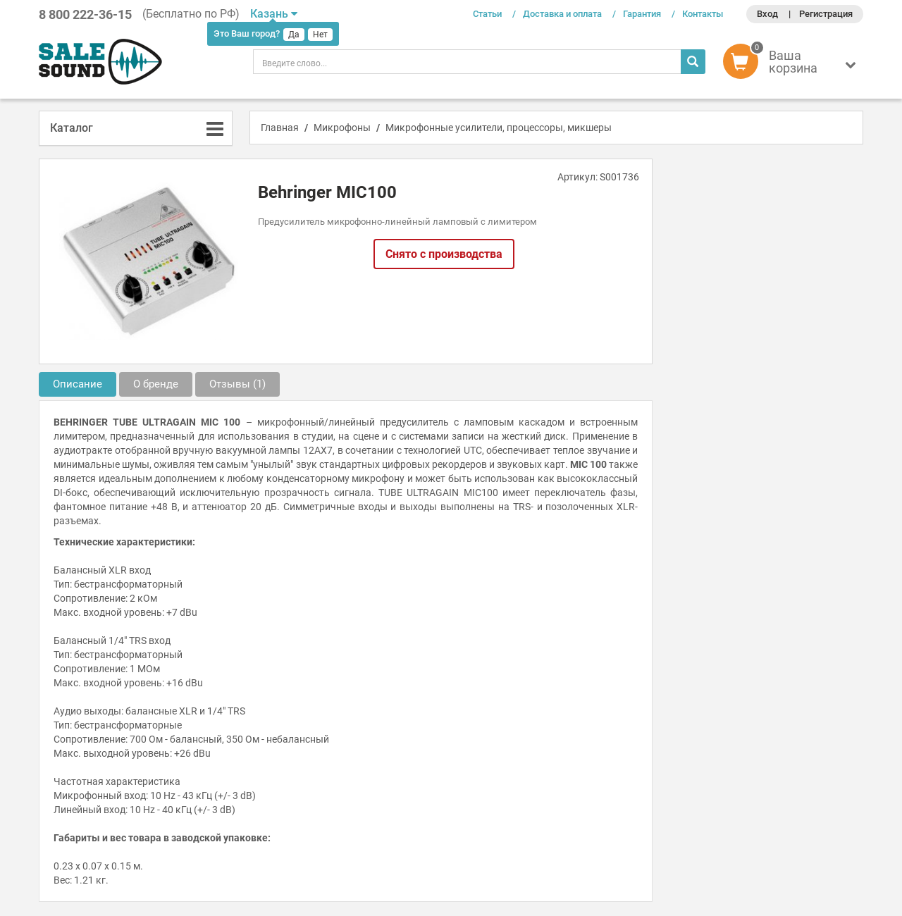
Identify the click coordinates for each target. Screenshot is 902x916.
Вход (767, 13)
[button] (793, 65)
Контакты (702, 13)
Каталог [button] (71, 128)
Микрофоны (342, 127)
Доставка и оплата (562, 13)
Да (293, 34)
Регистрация (826, 13)
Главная (280, 127)
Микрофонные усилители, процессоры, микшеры (498, 127)
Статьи (487, 13)
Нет (320, 34)
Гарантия (642, 13)
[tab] (135, 128)
